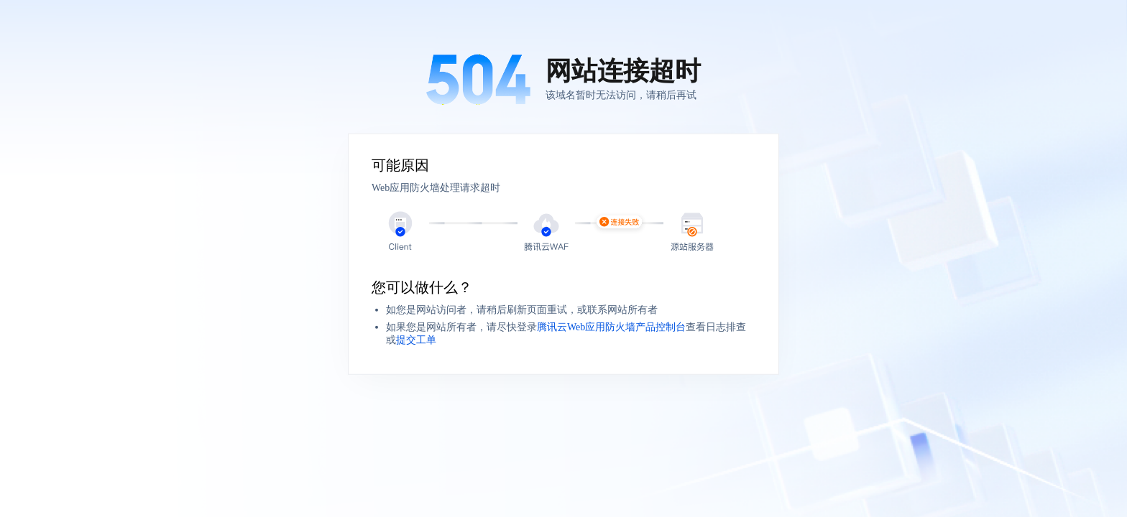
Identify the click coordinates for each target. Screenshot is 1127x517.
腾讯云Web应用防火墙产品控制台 (611, 327)
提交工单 (416, 340)
